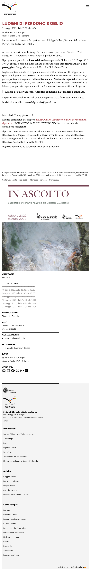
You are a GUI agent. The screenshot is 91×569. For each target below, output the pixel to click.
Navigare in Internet (11, 537)
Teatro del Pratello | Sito (15, 338)
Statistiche (7, 452)
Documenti (7, 443)
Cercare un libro (9, 523)
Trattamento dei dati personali (15, 456)
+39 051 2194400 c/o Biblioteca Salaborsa (26, 417)
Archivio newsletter (11, 490)
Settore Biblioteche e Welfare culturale (18, 434)
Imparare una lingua (11, 555)
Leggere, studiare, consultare (14, 519)
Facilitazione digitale (11, 481)
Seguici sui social (9, 447)
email (5, 420)
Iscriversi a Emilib (10, 514)
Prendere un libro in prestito (14, 528)
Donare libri (8, 546)
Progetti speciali (9, 485)
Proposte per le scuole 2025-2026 (16, 494)
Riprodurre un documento (13, 532)
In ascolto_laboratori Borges (17, 347)
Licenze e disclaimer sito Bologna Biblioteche (20, 461)
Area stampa (8, 438)
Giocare (6, 541)
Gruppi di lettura (9, 476)
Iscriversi (6, 510)
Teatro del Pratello (10, 316)
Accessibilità (8, 550)
